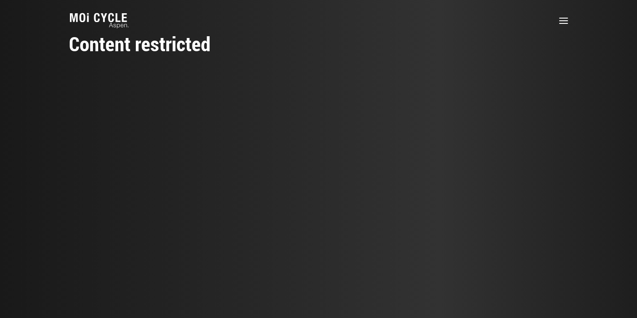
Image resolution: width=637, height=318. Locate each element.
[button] (563, 21)
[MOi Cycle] (99, 21)
